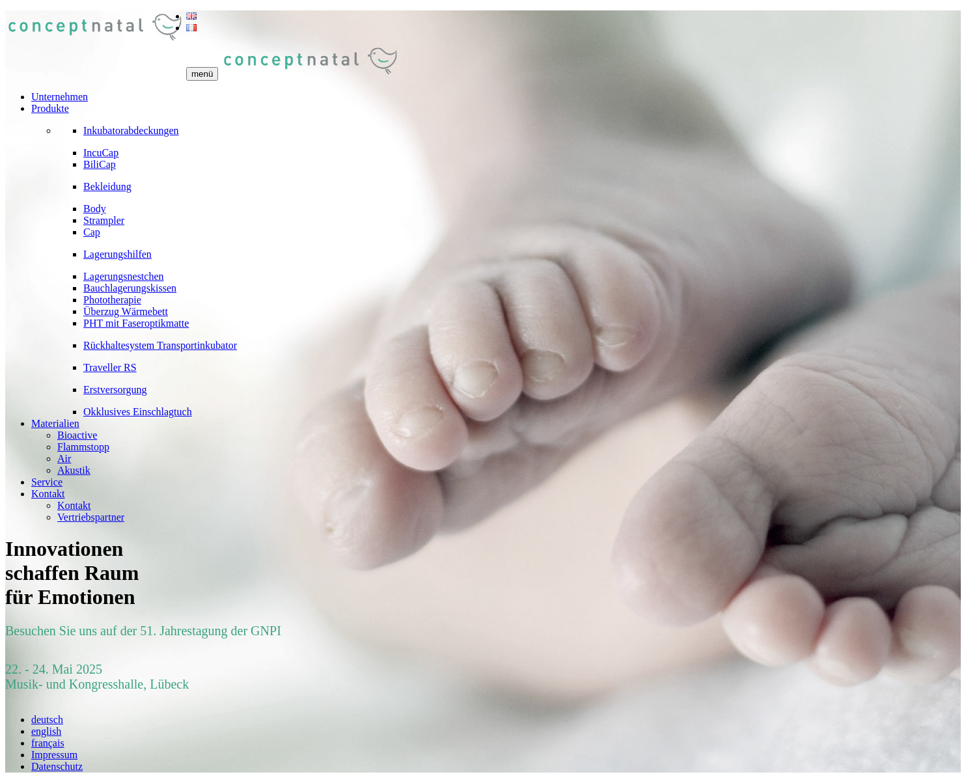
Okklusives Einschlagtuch (137, 411)
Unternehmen (59, 96)
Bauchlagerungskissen (129, 288)
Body (94, 208)
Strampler (103, 220)
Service (46, 482)
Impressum (54, 754)
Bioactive (77, 435)
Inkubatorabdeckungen (131, 130)
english (46, 731)
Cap (91, 232)
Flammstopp (83, 446)
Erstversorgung (114, 389)
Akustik (73, 470)
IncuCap (100, 152)
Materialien (55, 423)
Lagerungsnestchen (123, 276)
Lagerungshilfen (117, 254)
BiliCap (99, 164)
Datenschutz (57, 766)
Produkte (50, 108)
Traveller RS (110, 367)
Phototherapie (112, 299)
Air (64, 458)
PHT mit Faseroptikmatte (136, 323)
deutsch (47, 719)
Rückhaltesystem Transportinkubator (160, 345)
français (47, 743)
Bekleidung (107, 186)
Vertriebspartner (90, 517)
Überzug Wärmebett (125, 311)
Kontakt (48, 493)
